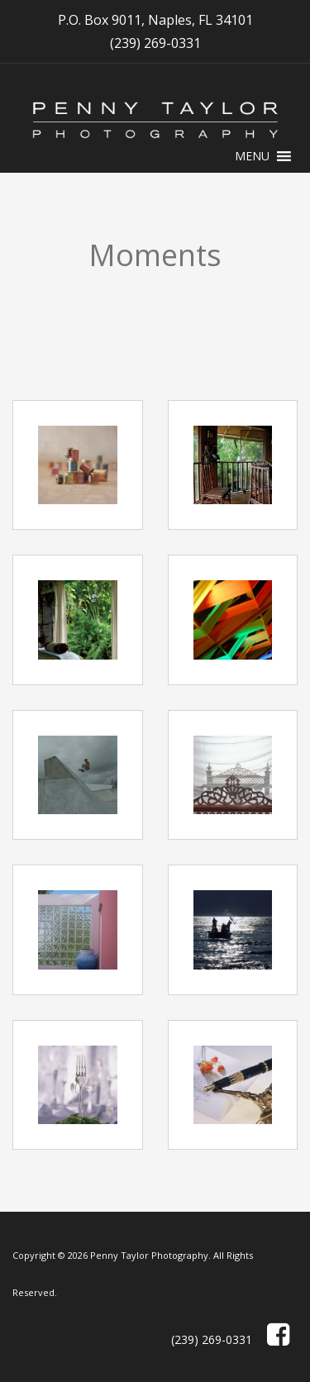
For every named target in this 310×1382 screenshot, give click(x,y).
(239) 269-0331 (155, 43)
